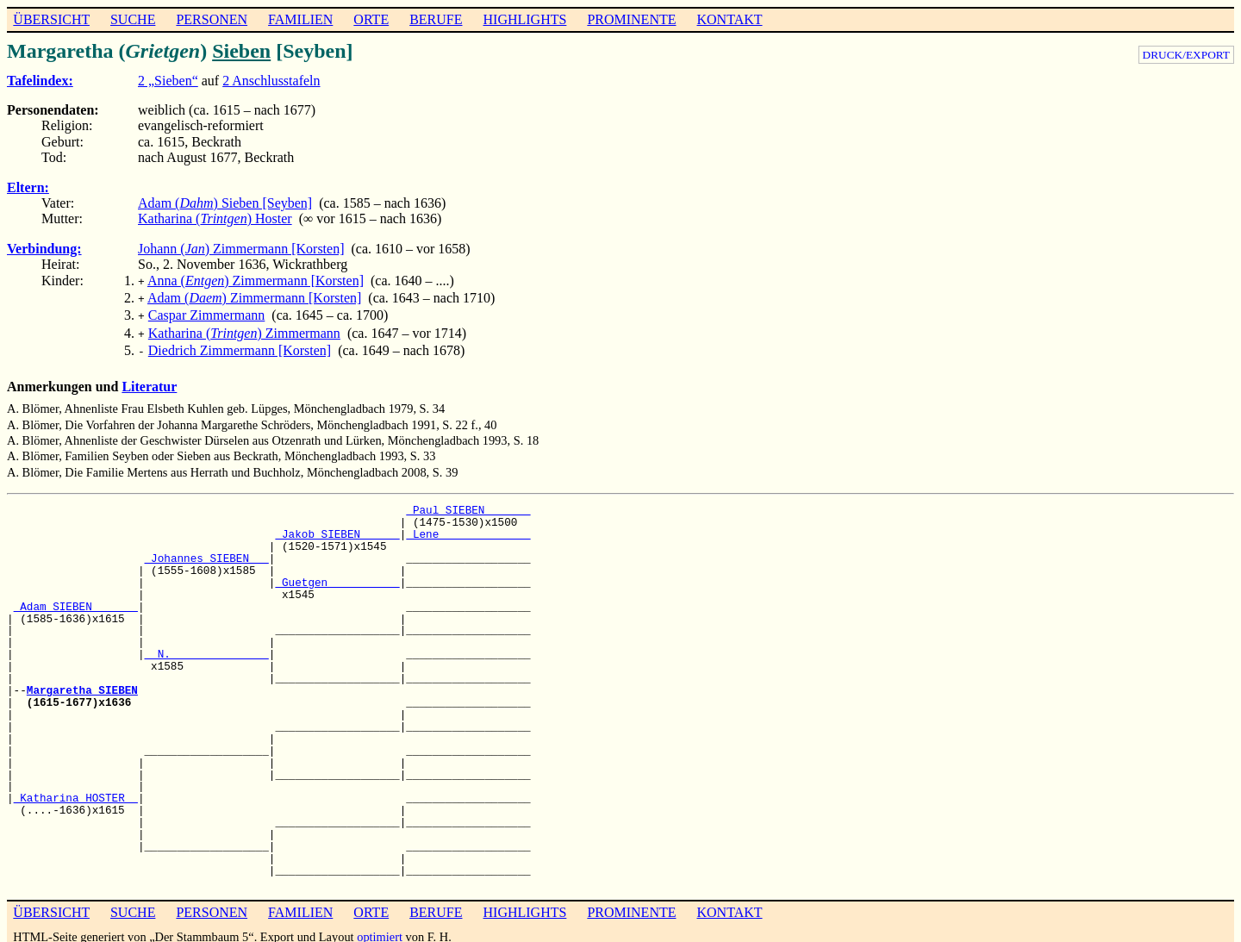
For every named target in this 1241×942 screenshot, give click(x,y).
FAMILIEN (300, 19)
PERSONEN (211, 19)
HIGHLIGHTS (525, 19)
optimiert (379, 928)
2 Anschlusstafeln (271, 80)
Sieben (241, 51)
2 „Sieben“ (168, 80)
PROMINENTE (631, 19)
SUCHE (132, 19)
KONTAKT (729, 19)
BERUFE (435, 19)
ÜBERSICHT (51, 19)
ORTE (371, 19)
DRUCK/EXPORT (1186, 54)
